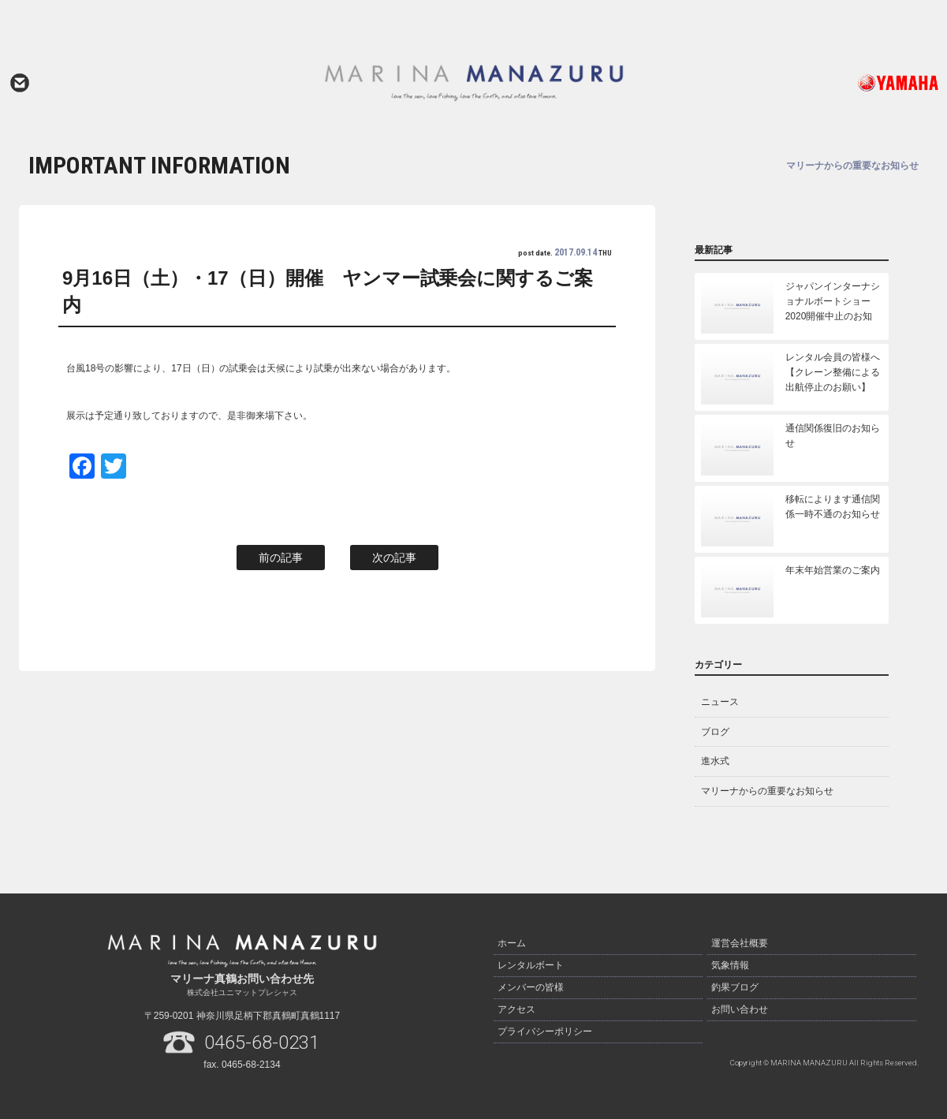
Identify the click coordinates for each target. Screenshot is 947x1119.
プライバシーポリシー (545, 1031)
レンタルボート (531, 965)
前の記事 (281, 557)
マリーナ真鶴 (473, 83)
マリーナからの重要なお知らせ (767, 790)
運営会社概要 (739, 943)
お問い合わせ (20, 83)
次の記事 (394, 557)
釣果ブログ (735, 987)
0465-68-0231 (261, 1042)
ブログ (715, 731)
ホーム (512, 943)
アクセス (516, 1009)
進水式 (715, 761)
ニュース (720, 701)
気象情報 (730, 965)
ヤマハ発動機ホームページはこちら (848, 83)
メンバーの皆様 (531, 987)
